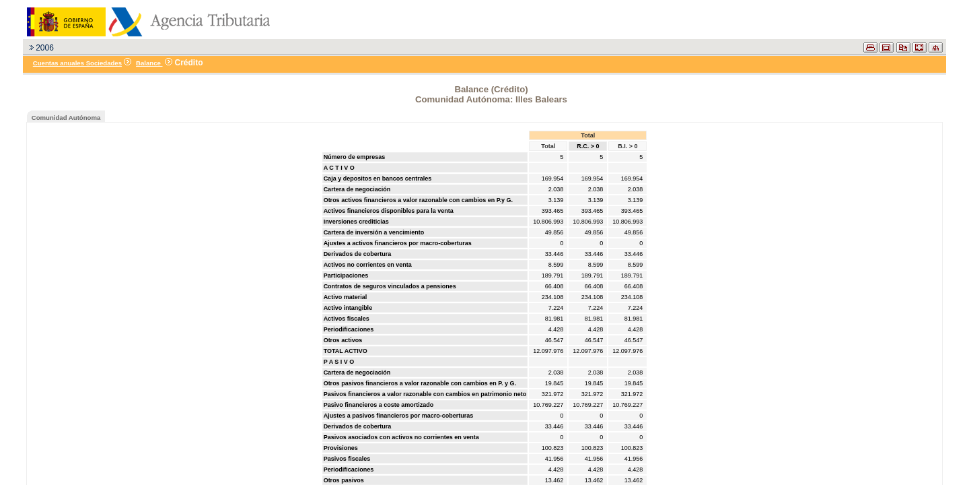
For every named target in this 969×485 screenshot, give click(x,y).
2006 (45, 48)
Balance (149, 63)
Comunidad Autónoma (66, 117)
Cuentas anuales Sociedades (77, 63)
